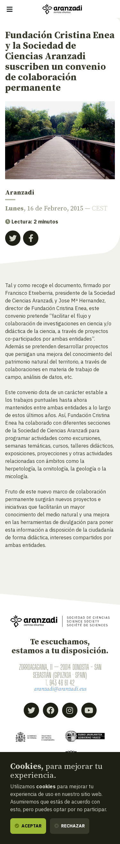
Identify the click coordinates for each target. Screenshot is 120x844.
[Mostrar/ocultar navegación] (9, 9)
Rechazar (69, 826)
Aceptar (28, 826)
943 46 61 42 (62, 682)
